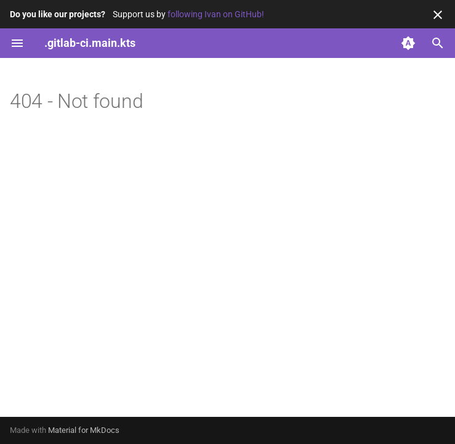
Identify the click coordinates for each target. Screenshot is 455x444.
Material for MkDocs (83, 430)
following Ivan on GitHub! (215, 14)
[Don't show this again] (437, 14)
